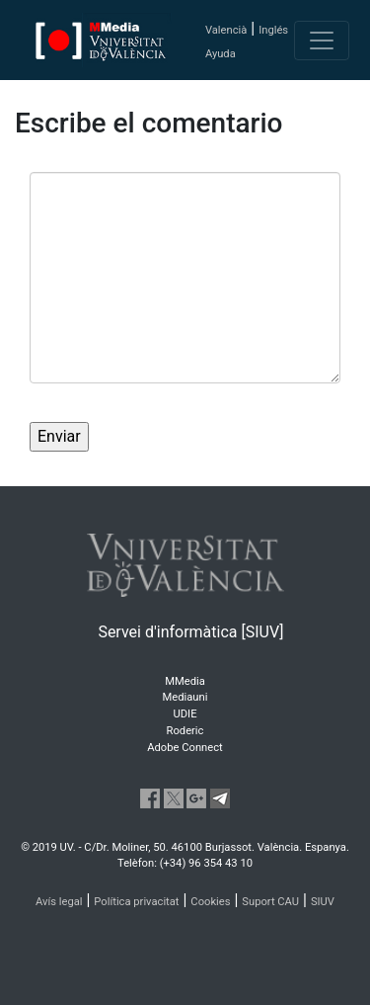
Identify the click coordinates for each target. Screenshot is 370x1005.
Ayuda (220, 53)
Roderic (185, 730)
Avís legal (59, 901)
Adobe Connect (184, 747)
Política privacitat (136, 901)
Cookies (210, 901)
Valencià (226, 30)
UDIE (185, 714)
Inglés (273, 30)
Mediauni (185, 697)
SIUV (322, 901)
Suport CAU (270, 901)
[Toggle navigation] (321, 40)
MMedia (185, 681)
